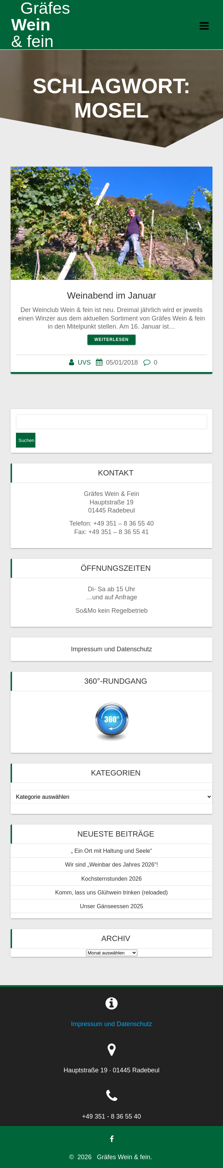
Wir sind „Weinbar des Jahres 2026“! (111, 864)
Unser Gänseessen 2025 (111, 906)
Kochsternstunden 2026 (111, 878)
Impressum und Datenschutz (111, 649)
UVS (84, 362)
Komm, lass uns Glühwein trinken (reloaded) (111, 892)
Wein (40, 24)
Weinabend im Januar (111, 295)
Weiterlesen (112, 339)
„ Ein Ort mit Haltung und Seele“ (111, 850)
